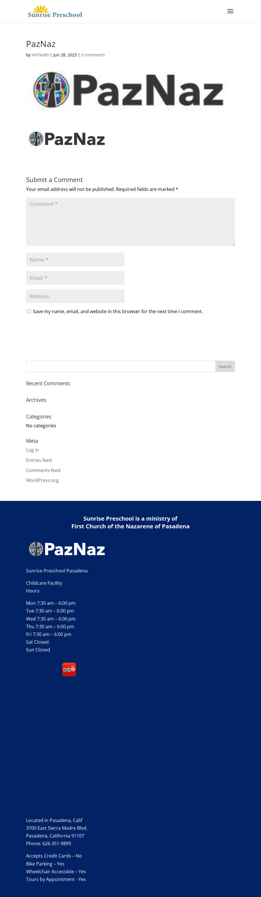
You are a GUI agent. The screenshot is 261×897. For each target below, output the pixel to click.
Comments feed (43, 470)
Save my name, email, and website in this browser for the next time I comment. (118, 311)
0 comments (93, 55)
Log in (32, 450)
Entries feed (39, 460)
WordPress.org (42, 480)
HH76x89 (40, 55)
